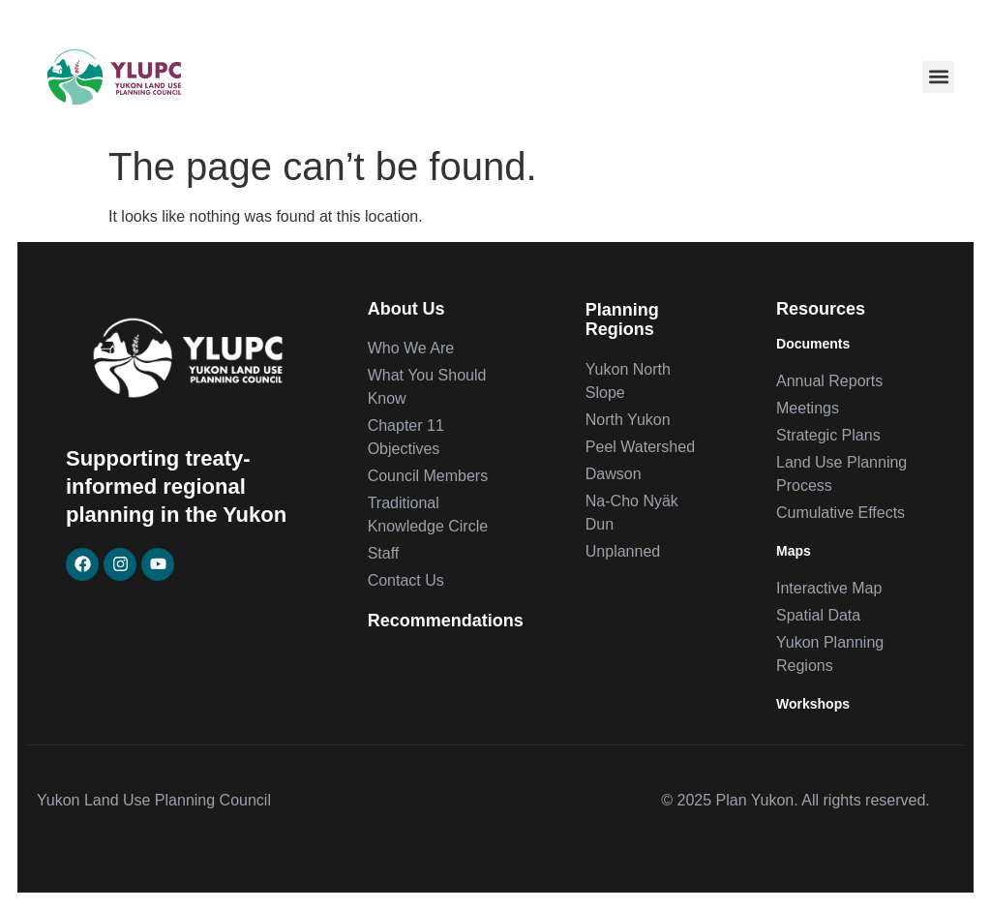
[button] (938, 77)
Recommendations (446, 620)
